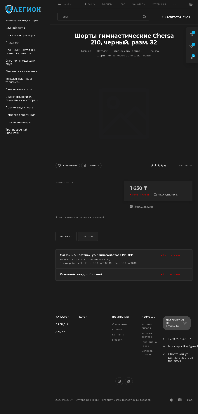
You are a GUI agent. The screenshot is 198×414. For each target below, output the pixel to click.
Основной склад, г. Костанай (81, 274)
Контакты (118, 334)
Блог (83, 316)
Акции (60, 331)
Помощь (149, 316)
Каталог (62, 316)
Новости (117, 339)
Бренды (61, 324)
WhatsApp (129, 381)
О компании (119, 324)
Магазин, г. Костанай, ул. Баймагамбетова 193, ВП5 (96, 255)
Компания (120, 316)
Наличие (66, 236)
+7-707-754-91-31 (177, 17)
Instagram (119, 381)
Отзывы (88, 236)
